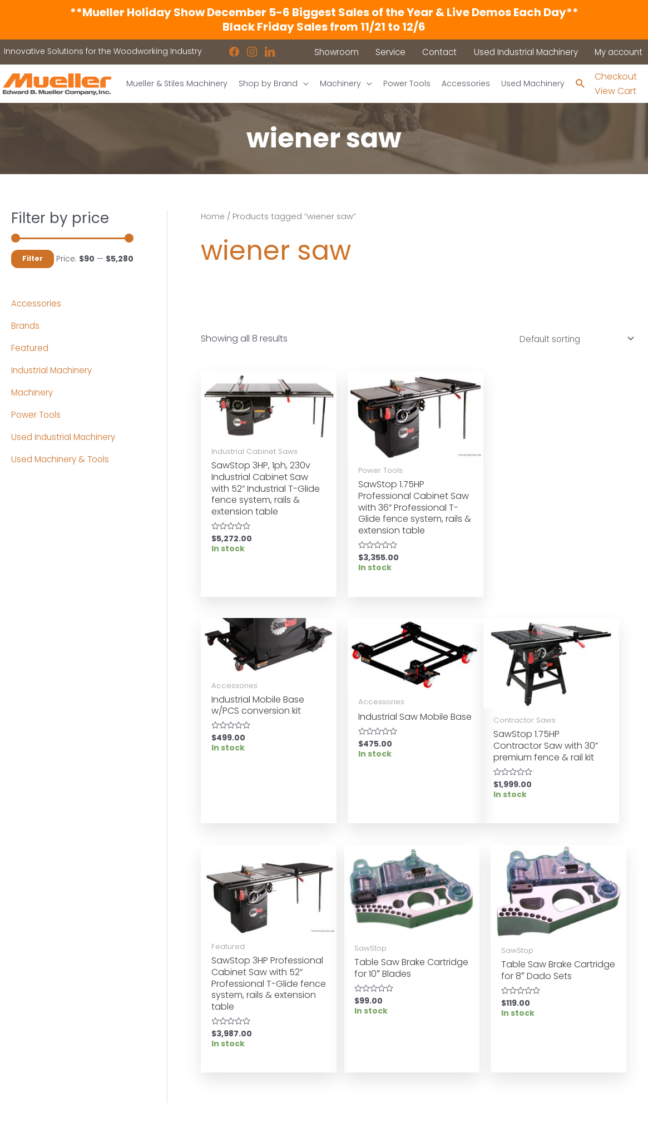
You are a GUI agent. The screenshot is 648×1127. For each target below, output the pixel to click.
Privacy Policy (362, 1016)
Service (187, 1002)
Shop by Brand (40, 1031)
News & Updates (367, 1002)
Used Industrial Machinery (66, 437)
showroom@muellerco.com (567, 1047)
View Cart (615, 91)
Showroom (33, 1045)
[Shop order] (570, 340)
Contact (27, 1060)
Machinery (33, 392)
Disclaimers (358, 1030)
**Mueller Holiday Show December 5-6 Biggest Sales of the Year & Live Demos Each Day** (324, 12)
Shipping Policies (368, 1045)
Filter (32, 259)
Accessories (37, 303)
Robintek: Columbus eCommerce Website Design (554, 1109)
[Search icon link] (580, 84)
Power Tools (37, 414)
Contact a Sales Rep (213, 1016)
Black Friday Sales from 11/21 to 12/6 (324, 26)
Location (352, 987)
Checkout (616, 76)
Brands (26, 325)
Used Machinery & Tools (63, 459)
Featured (30, 348)
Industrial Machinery (54, 370)
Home (213, 216)
